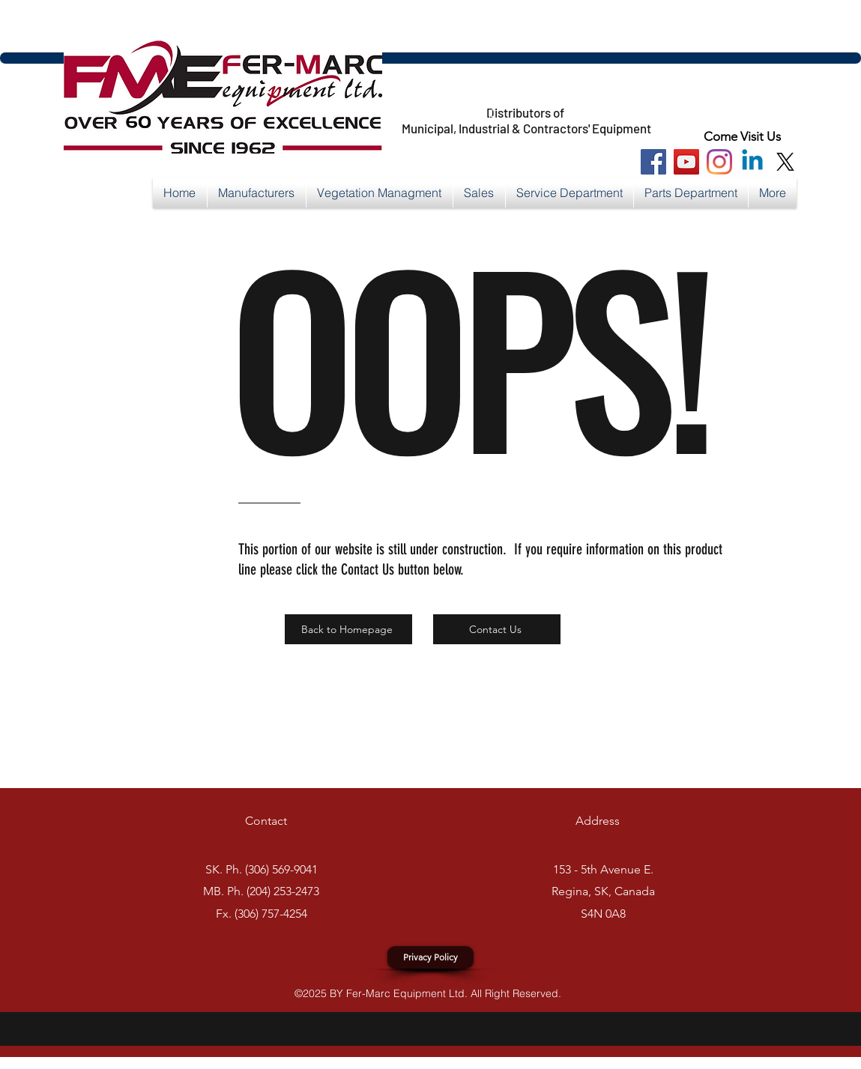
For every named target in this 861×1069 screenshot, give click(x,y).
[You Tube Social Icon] (686, 162)
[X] (785, 162)
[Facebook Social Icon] (653, 162)
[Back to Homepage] (348, 629)
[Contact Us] (497, 629)
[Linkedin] (752, 162)
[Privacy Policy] (430, 957)
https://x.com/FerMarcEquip (405, 113)
